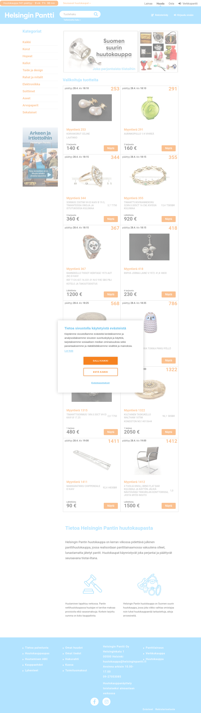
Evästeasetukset (100, 383)
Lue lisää (69, 350)
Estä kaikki (100, 372)
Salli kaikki (100, 361)
